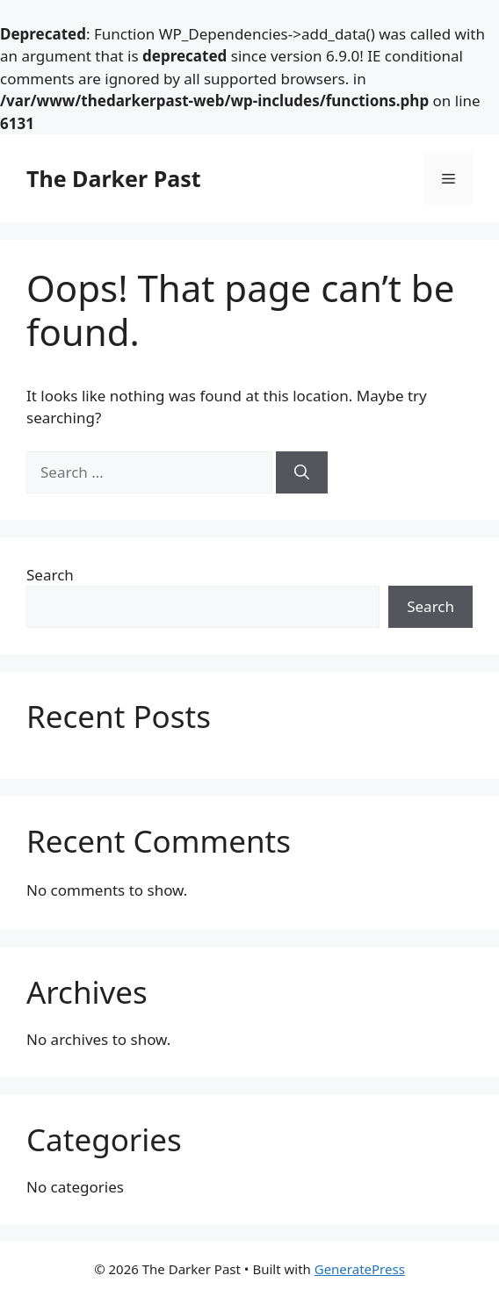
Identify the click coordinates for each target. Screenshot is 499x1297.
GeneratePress (360, 1269)
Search (50, 575)
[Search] (302, 472)
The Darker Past (113, 178)
